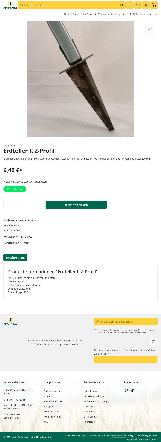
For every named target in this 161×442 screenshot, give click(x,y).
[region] (80, 79)
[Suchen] (122, 5)
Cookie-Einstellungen (94, 396)
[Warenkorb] (154, 5)
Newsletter (89, 406)
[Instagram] (127, 391)
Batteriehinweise (52, 391)
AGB (107, 333)
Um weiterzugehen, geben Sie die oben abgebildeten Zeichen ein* (124, 351)
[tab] (15, 257)
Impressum (89, 421)
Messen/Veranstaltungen (96, 401)
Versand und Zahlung (54, 401)
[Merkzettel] (138, 5)
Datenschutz (90, 416)
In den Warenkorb (76, 205)
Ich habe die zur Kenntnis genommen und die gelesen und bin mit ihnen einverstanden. (127, 331)
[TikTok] (132, 391)
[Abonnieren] (154, 321)
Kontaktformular (11, 417)
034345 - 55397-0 (14, 400)
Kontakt (48, 396)
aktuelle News (91, 391)
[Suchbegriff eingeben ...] (68, 5)
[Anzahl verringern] (7, 205)
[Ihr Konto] (146, 5)
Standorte (89, 411)
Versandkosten (119, 435)
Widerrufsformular (53, 416)
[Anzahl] (23, 205)
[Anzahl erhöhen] (40, 205)
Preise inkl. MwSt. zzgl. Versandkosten (25, 181)
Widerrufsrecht (51, 411)
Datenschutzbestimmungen (122, 330)
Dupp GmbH (47, 437)
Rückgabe (48, 406)
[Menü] (130, 5)
